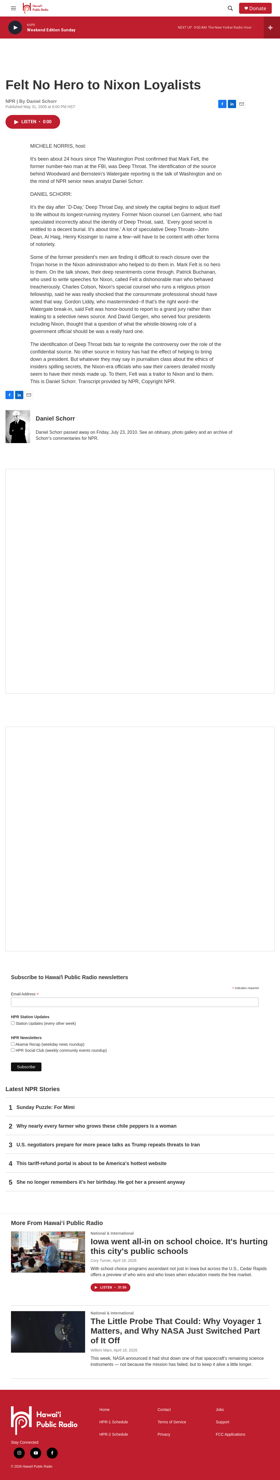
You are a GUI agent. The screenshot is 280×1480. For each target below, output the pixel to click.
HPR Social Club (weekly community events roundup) (61, 1050)
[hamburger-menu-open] (13, 8)
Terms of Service (172, 1422)
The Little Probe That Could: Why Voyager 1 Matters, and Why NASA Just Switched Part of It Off (176, 1331)
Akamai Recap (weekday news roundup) (49, 1044)
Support (222, 1422)
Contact (164, 1410)
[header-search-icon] (230, 8)
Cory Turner (101, 1260)
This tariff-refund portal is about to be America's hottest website (91, 1163)
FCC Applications (230, 1434)
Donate (257, 8)
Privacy (164, 1434)
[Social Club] (140, 839)
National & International (112, 1233)
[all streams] (272, 28)
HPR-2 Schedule (113, 1434)
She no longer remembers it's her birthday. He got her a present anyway (100, 1182)
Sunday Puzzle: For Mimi (45, 1107)
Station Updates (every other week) (45, 1023)
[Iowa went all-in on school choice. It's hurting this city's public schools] (48, 1252)
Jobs (220, 1410)
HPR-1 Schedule (113, 1422)
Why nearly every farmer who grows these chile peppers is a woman (96, 1126)
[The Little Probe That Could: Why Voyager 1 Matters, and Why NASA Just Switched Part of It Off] (48, 1331)
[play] (15, 27)
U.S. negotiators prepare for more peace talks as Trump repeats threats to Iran (108, 1144)
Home (104, 1410)
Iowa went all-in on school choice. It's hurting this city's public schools (179, 1246)
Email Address (25, 994)
